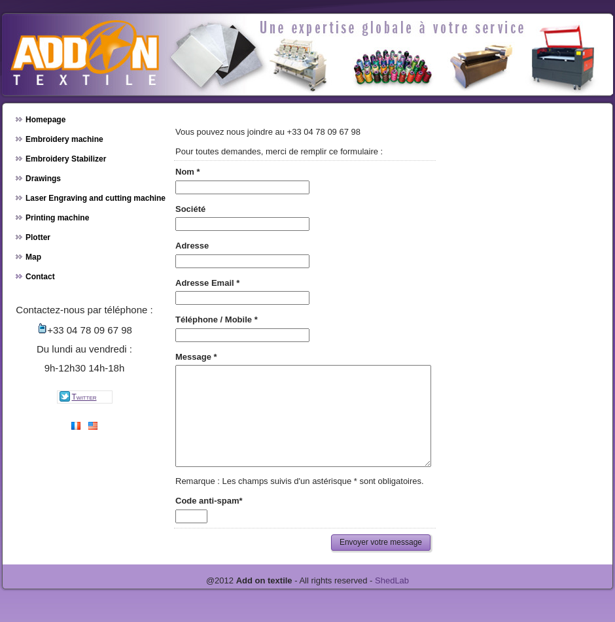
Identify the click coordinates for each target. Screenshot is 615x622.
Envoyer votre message (381, 561)
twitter (77, 396)
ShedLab (392, 600)
